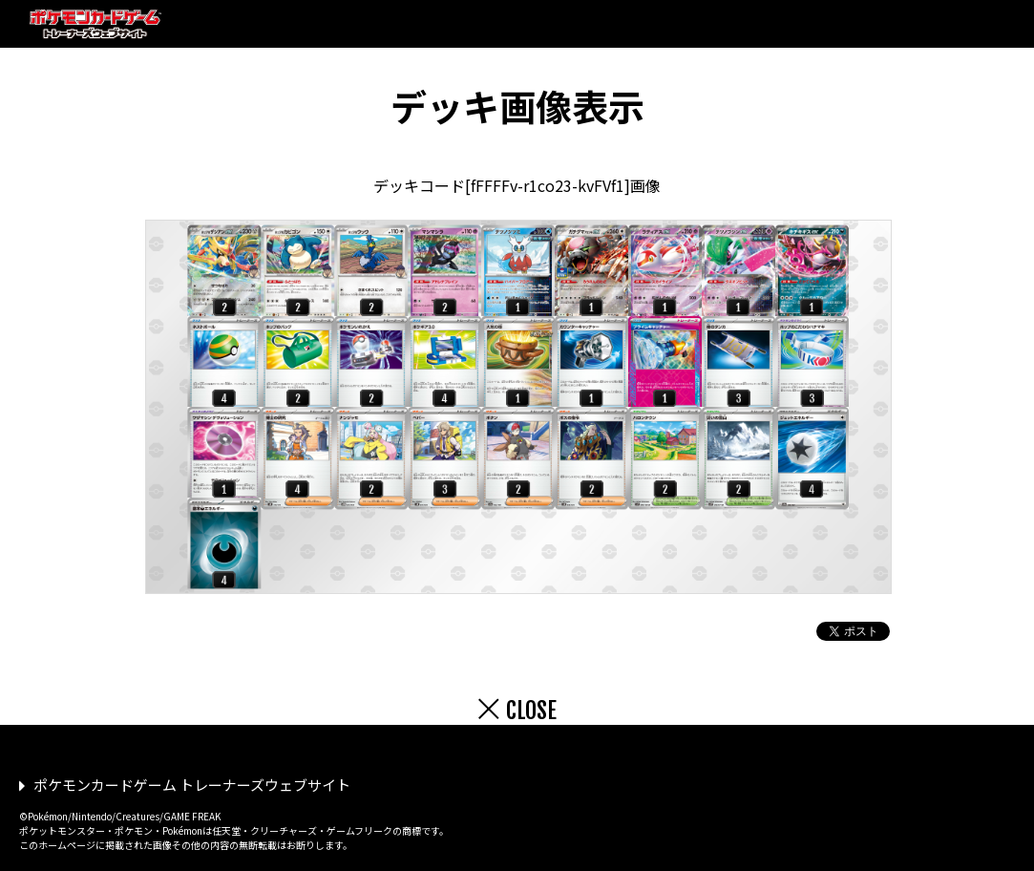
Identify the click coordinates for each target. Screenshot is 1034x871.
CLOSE (531, 710)
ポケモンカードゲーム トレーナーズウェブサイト (191, 785)
